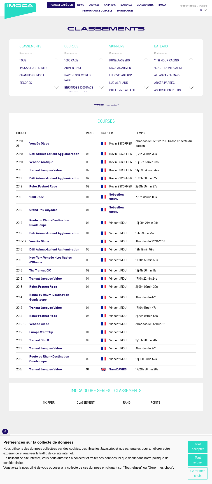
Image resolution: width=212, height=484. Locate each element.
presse (203, 6)
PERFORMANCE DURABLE (97, 10)
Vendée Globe (39, 143)
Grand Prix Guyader (43, 210)
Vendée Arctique (41, 162)
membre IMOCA (188, 6)
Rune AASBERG (119, 60)
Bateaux (126, 5)
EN (206, 9)
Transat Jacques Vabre (45, 170)
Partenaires (125, 10)
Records (25, 82)
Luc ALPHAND (118, 82)
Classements (145, 5)
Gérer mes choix (197, 473)
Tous (22, 60)
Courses (94, 5)
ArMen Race (73, 68)
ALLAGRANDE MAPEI (167, 75)
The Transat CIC (40, 270)
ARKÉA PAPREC (164, 82)
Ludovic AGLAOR (120, 75)
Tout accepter (198, 446)
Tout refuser (198, 460)
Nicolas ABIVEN (120, 68)
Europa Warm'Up (41, 332)
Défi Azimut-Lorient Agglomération (54, 154)
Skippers (110, 5)
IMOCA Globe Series (33, 68)
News (80, 5)
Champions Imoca (31, 75)
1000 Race (71, 60)
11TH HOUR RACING (166, 60)
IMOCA (162, 5)
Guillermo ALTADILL (123, 90)
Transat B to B (39, 340)
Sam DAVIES (118, 369)
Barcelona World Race (77, 78)
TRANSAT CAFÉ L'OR (61, 5)
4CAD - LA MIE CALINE (168, 68)
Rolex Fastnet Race (43, 186)
